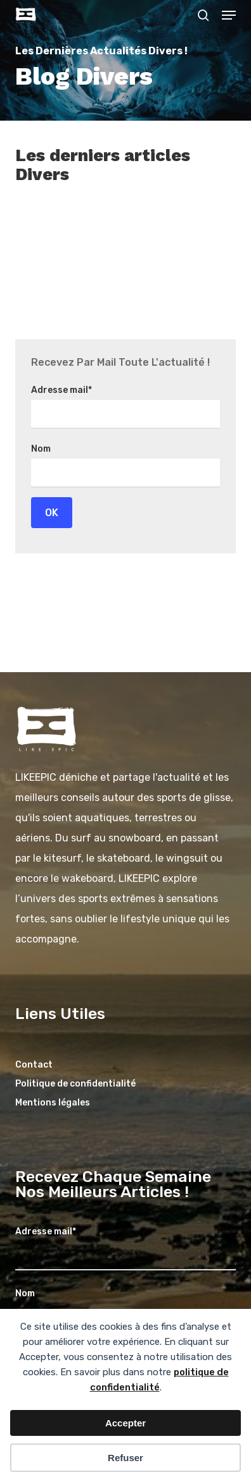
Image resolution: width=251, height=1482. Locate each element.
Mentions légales (52, 1102)
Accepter (125, 1423)
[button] (229, 15)
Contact (34, 1064)
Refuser (125, 1457)
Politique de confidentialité (75, 1083)
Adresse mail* (61, 390)
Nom (41, 448)
